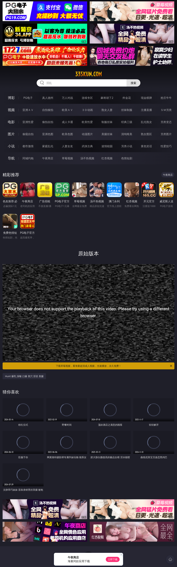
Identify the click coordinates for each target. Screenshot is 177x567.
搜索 (133, 83)
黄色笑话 (146, 146)
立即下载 (113, 559)
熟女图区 (146, 134)
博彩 (11, 97)
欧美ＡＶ (67, 110)
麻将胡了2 (107, 98)
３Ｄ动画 (87, 110)
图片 (11, 134)
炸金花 (127, 98)
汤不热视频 (87, 158)
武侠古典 (87, 146)
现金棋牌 (146, 98)
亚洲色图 (47, 134)
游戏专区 (87, 98)
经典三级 (126, 122)
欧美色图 (67, 134)
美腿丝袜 (107, 134)
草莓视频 (67, 158)
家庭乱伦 (47, 146)
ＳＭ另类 (166, 110)
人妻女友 (67, 146)
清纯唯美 (126, 134)
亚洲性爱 (28, 122)
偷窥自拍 (28, 134)
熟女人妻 (107, 110)
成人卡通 (67, 122)
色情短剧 (126, 158)
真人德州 (47, 98)
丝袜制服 (126, 110)
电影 (11, 122)
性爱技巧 (166, 146)
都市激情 (28, 146)
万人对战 (67, 98)
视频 (11, 109)
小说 (11, 146)
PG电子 (27, 98)
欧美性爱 (87, 122)
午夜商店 (47, 158)
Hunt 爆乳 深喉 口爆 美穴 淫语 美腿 (24, 376)
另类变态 (166, 122)
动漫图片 (87, 134)
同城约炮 (28, 158)
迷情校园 (107, 146)
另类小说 (126, 146)
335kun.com (88, 74)
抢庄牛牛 (166, 98)
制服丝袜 (107, 122)
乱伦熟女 (146, 122)
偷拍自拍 (47, 122)
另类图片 (166, 134)
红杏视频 (107, 158)
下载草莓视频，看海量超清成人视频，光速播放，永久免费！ (114, 366)
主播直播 (146, 110)
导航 (11, 158)
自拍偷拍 (47, 110)
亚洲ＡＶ (28, 110)
